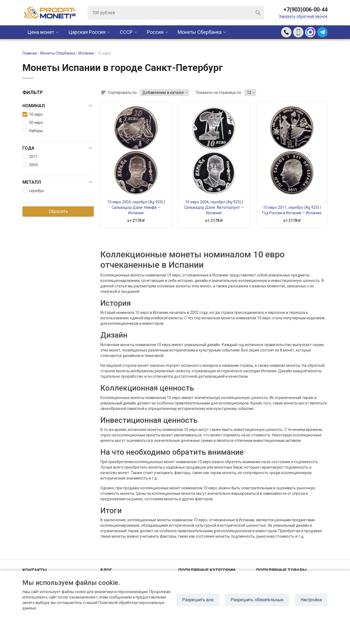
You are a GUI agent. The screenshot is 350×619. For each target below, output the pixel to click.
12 (249, 92)
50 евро (32, 122)
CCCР (126, 32)
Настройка (311, 599)
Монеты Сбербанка (199, 32)
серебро (33, 190)
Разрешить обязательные (257, 599)
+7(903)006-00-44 (306, 9)
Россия (155, 32)
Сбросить (58, 211)
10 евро (32, 114)
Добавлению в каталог (163, 92)
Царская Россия (87, 32)
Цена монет (40, 32)
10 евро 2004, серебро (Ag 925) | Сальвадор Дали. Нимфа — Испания (136, 207)
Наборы (32, 130)
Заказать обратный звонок (303, 16)
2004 (30, 164)
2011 (30, 156)
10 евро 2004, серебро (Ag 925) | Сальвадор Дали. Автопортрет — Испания (214, 207)
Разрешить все (198, 599)
